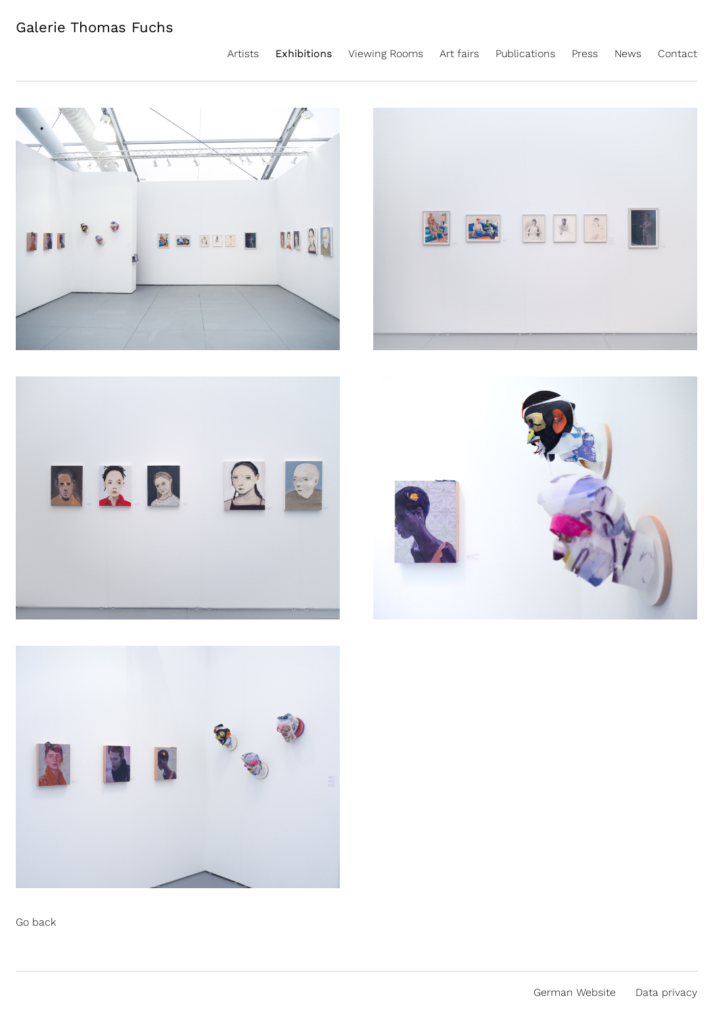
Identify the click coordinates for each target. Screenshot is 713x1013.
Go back (36, 922)
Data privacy (666, 992)
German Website (575, 992)
